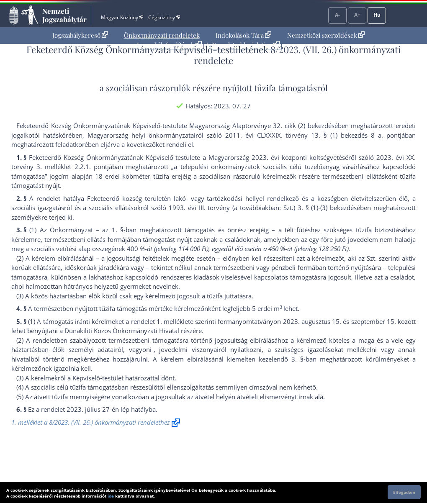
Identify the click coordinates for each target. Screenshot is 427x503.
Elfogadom (404, 492)
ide (111, 496)
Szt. (372, 258)
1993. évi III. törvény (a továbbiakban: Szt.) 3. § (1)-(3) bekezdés (263, 207)
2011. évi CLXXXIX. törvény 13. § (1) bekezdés (296, 135)
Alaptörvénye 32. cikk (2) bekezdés (283, 125)
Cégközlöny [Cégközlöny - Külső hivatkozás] (164, 17)
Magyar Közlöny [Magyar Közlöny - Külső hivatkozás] (122, 17)
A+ (357, 14)
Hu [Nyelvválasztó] (377, 14)
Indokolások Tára (243, 35)
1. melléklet (173, 321)
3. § (297, 359)
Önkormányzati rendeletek (162, 35)
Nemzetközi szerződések (326, 35)
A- (337, 14)
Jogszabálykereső (80, 35)
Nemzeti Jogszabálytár (64, 15)
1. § (117, 230)
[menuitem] (80, 35)
